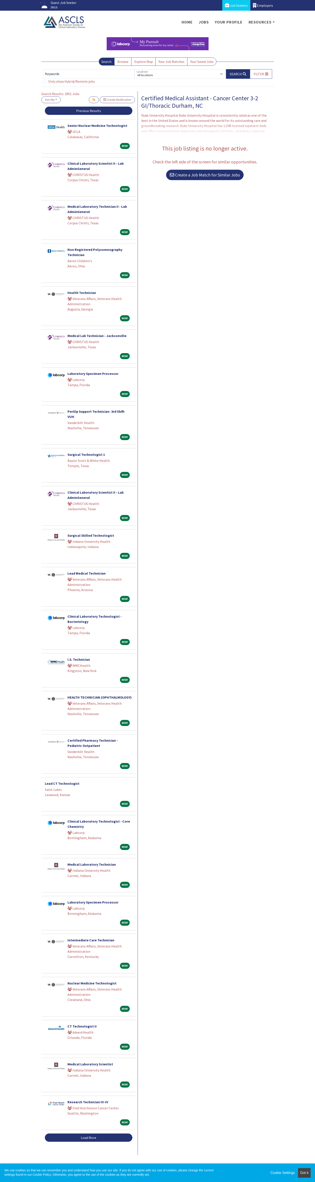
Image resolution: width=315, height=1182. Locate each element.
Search (106, 61)
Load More (88, 1137)
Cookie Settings (282, 1173)
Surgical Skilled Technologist (90, 535)
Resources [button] (260, 22)
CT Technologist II (82, 1026)
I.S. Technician (78, 659)
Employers (263, 5)
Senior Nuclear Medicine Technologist (97, 125)
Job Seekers (236, 5)
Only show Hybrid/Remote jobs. (71, 81)
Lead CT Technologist (62, 783)
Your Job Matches (171, 61)
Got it (304, 1173)
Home (187, 22)
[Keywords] (89, 74)
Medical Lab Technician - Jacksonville (96, 336)
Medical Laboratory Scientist (90, 1064)
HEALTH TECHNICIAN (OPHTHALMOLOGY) (99, 697)
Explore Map (143, 61)
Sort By (50, 100)
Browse (122, 61)
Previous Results (88, 111)
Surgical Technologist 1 (86, 454)
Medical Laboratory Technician (91, 864)
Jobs (204, 22)
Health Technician (81, 292)
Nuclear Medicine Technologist (91, 983)
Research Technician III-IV (87, 1102)
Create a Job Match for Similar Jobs (205, 175)
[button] (261, 74)
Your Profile (229, 22)
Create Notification (117, 100)
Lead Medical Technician (86, 573)
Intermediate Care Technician (90, 940)
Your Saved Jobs (202, 61)
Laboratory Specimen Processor (92, 373)
